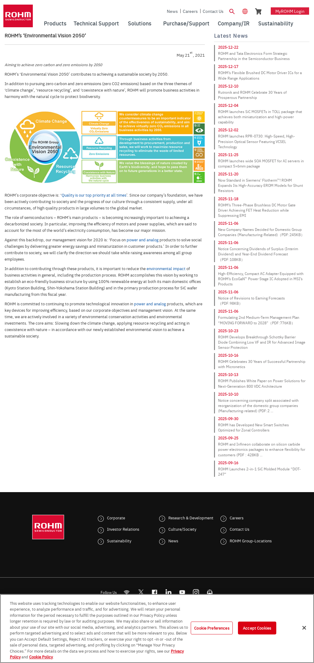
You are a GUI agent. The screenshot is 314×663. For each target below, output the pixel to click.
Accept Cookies (257, 628)
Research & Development (190, 517)
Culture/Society (182, 529)
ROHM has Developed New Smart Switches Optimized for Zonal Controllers (253, 427)
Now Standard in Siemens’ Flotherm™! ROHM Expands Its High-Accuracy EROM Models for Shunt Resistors (260, 185)
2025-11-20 (228, 174)
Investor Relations (123, 529)
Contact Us (213, 11)
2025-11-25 (228, 155)
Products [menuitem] (55, 23)
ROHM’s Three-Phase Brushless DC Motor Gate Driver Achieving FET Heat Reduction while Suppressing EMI (257, 210)
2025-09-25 (228, 438)
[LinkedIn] (168, 592)
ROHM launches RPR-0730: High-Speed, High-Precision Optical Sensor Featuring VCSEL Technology (256, 141)
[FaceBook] (155, 592)
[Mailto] (210, 592)
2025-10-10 (228, 394)
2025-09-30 (228, 418)
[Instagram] (196, 592)
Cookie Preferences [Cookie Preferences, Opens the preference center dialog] (211, 628)
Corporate (116, 517)
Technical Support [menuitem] (96, 23)
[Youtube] (182, 592)
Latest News (231, 35)
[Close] (304, 628)
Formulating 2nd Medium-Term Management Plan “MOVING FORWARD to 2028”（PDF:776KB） (258, 320)
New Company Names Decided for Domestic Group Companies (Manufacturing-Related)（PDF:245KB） (261, 232)
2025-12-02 (228, 130)
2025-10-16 (228, 355)
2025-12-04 (228, 105)
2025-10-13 (228, 374)
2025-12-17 (228, 66)
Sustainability (119, 540)
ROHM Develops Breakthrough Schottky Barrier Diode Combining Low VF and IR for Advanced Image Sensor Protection (261, 342)
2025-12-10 (228, 86)
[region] (157, 628)
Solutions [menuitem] (139, 23)
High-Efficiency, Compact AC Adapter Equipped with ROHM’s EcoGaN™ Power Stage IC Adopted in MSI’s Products (261, 278)
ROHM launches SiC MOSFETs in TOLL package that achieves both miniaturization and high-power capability (260, 116)
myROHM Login (289, 11)
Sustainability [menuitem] (275, 23)
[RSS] (127, 592)
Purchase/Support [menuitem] (186, 23)
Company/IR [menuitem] (234, 23)
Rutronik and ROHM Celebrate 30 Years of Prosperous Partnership (252, 95)
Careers (190, 11)
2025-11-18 (228, 199)
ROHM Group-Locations (251, 540)
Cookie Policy (41, 656)
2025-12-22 (228, 47)
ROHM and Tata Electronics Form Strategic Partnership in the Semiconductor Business (254, 56)
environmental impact (166, 268)
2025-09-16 (228, 463)
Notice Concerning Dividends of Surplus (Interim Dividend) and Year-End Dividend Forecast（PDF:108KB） (258, 254)
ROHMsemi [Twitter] (141, 592)
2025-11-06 (228, 223)
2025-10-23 (228, 331)
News (172, 11)
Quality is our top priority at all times (94, 195)
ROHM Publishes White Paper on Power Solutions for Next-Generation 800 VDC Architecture (261, 383)
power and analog (143, 239)
